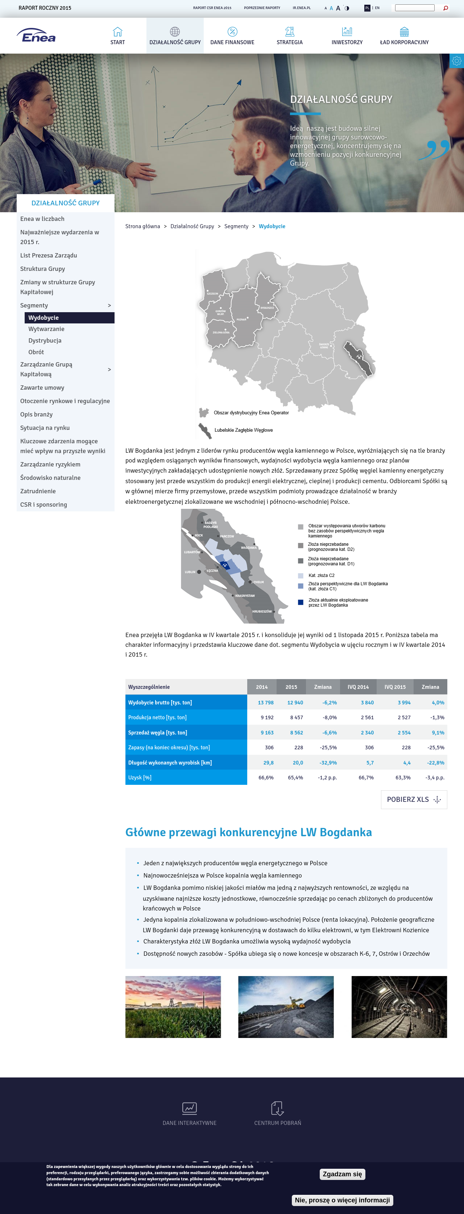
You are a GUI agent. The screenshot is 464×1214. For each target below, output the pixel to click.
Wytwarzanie (46, 329)
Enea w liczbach (42, 219)
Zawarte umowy (42, 388)
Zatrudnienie (38, 491)
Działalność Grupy (174, 42)
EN (377, 8)
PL (367, 8)
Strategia (290, 42)
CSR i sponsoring (43, 504)
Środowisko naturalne (50, 478)
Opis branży (36, 414)
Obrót (36, 352)
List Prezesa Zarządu (48, 255)
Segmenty (236, 226)
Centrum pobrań (278, 1123)
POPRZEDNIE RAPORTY (262, 8)
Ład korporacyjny (404, 42)
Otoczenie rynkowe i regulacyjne (65, 401)
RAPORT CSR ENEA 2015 (212, 8)
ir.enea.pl (302, 8)
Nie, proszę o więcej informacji (342, 1200)
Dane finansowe (232, 42)
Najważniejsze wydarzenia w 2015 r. (59, 237)
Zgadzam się (342, 1174)
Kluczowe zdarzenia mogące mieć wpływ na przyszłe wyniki (62, 446)
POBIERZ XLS (408, 799)
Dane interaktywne (190, 1123)
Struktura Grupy (42, 269)
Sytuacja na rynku (45, 428)
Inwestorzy (347, 42)
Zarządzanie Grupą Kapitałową (46, 369)
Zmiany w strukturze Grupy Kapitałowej (57, 287)
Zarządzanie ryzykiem (50, 464)
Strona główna (142, 226)
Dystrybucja (45, 340)
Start (118, 42)
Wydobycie (272, 226)
